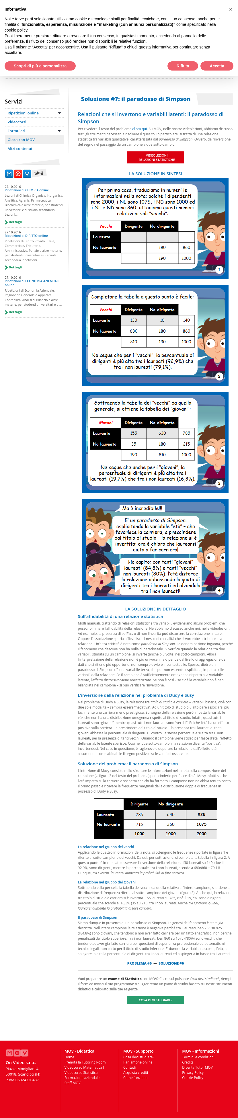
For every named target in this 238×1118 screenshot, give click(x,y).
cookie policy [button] (16, 30)
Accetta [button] (217, 66)
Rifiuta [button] (183, 66)
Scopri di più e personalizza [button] (40, 66)
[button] (230, 9)
